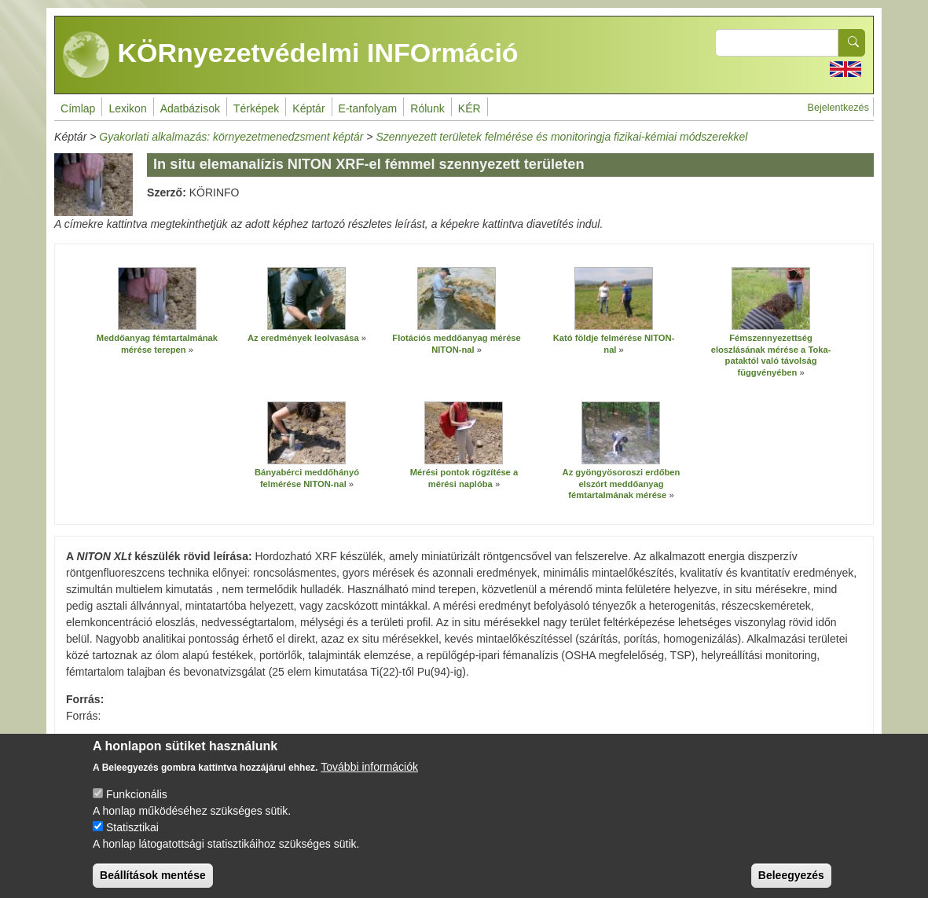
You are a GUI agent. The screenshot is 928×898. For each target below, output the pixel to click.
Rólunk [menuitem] (427, 108)
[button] (157, 298)
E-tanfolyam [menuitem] (368, 108)
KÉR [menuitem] (469, 108)
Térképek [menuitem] (256, 108)
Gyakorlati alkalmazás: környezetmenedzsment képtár (231, 136)
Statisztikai (132, 839)
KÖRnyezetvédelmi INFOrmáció (291, 55)
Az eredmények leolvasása (303, 338)
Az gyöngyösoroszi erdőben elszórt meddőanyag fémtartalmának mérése (621, 483)
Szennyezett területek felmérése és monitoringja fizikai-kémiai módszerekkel (561, 136)
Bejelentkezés (838, 107)
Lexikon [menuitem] (127, 108)
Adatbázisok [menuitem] (190, 108)
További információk (369, 778)
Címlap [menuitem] (78, 108)
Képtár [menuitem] (308, 108)
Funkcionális (136, 806)
